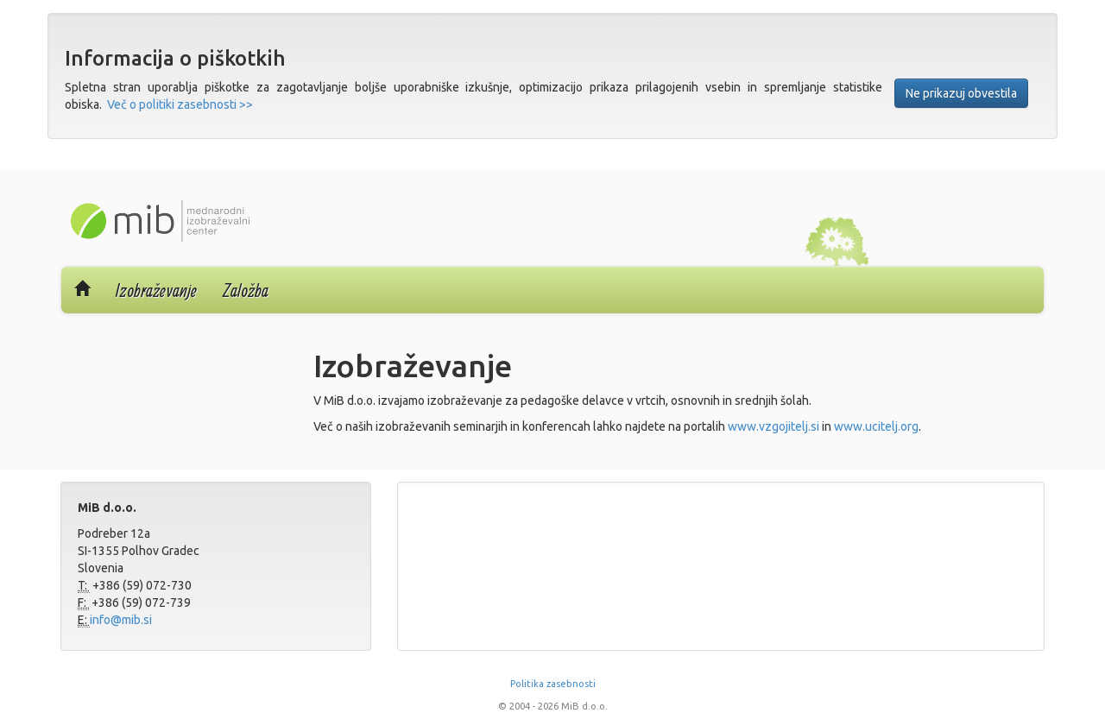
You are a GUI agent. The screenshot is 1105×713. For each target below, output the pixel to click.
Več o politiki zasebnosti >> (180, 104)
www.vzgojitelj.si (773, 426)
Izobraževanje (156, 290)
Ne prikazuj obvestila (961, 93)
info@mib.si (121, 620)
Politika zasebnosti (553, 683)
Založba (245, 290)
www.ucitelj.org (876, 426)
